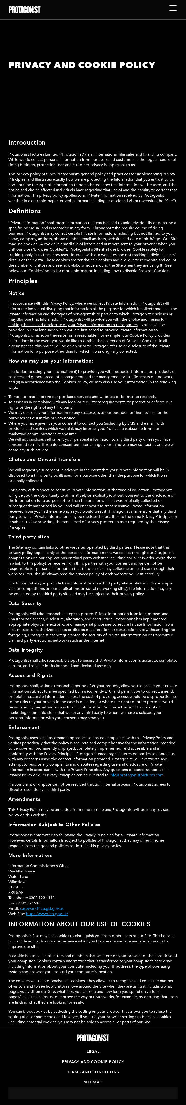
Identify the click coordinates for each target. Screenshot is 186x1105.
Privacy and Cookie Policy (93, 1062)
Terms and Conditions (93, 1072)
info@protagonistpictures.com (136, 775)
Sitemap (93, 1082)
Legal (93, 1051)
